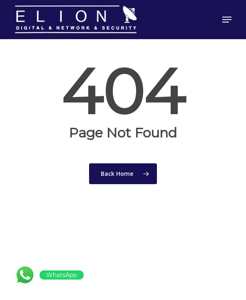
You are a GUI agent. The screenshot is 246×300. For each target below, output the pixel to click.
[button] (226, 19)
